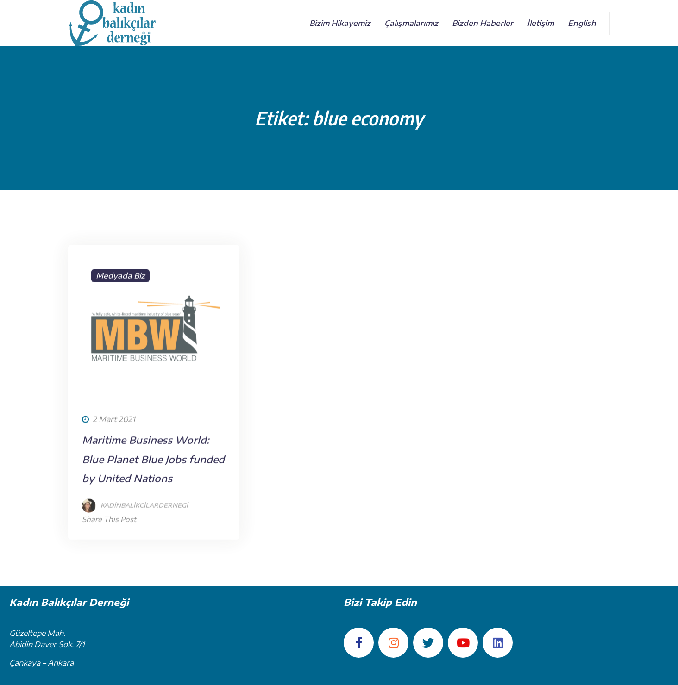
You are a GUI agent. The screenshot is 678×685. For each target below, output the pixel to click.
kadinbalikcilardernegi (144, 527)
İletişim (540, 23)
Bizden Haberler (482, 23)
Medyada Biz (120, 297)
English (582, 23)
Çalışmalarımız (411, 23)
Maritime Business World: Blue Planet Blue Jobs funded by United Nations (153, 481)
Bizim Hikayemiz (339, 23)
